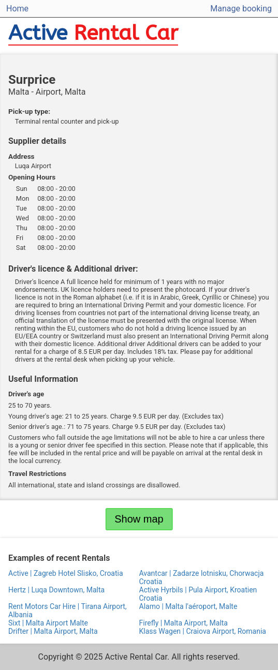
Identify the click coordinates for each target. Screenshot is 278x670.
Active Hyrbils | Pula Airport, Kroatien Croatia (198, 594)
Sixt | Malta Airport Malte (48, 623)
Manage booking (241, 8)
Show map (139, 519)
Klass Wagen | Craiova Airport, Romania (202, 631)
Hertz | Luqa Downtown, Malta (56, 590)
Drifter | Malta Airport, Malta (53, 631)
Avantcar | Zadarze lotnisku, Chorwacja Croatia (201, 577)
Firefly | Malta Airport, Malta (183, 623)
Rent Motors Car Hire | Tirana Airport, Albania (67, 610)
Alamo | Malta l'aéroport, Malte (188, 606)
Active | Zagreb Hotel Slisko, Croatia (65, 573)
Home (17, 8)
